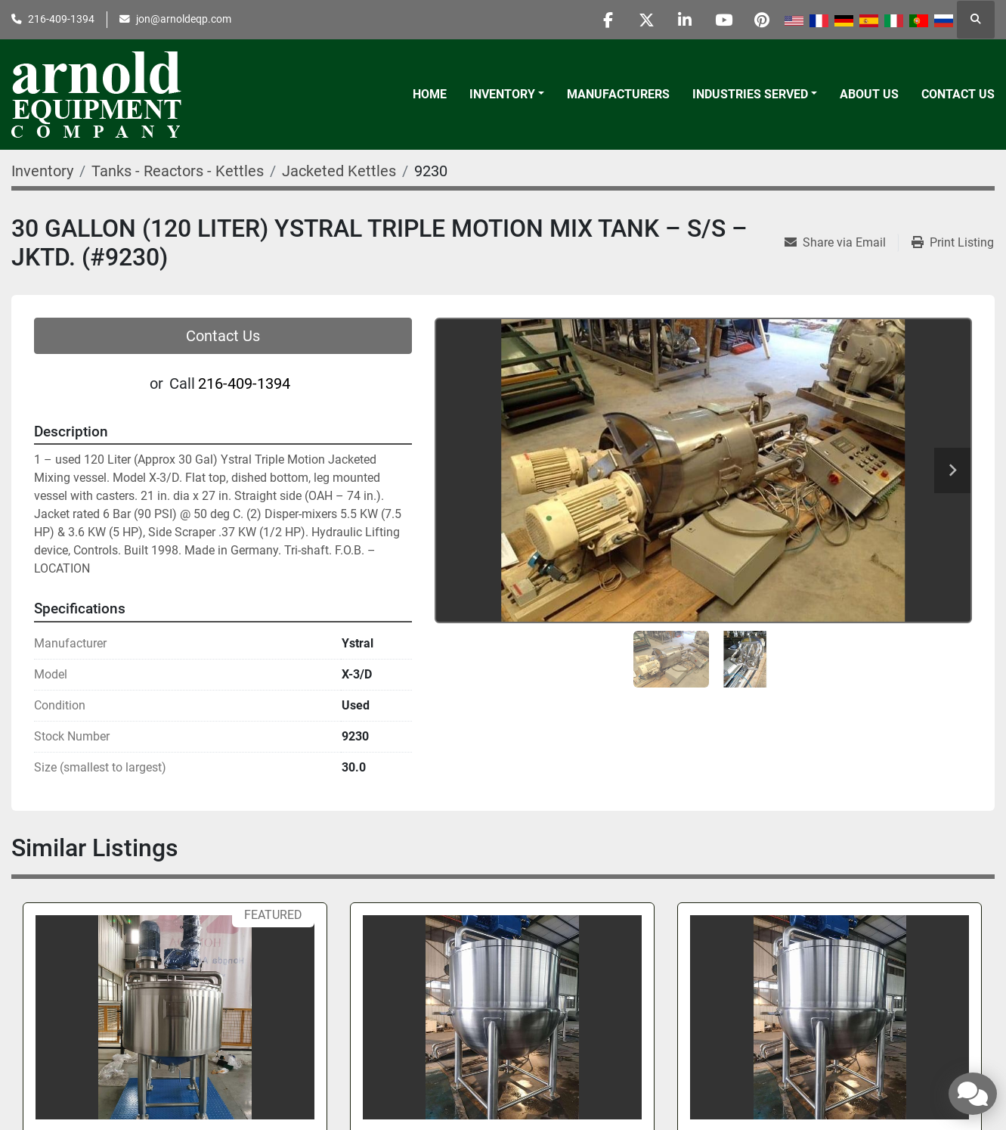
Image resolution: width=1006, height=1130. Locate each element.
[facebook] (608, 20)
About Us (869, 94)
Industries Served (750, 94)
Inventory (502, 94)
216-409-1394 (61, 19)
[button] (506, 94)
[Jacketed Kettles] (339, 171)
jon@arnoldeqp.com (183, 19)
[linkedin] (685, 20)
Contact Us (958, 94)
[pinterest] (762, 20)
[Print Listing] (953, 243)
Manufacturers (618, 94)
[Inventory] (42, 171)
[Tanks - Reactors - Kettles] (177, 171)
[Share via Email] (841, 243)
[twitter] (646, 20)
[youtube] (723, 20)
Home (430, 94)
